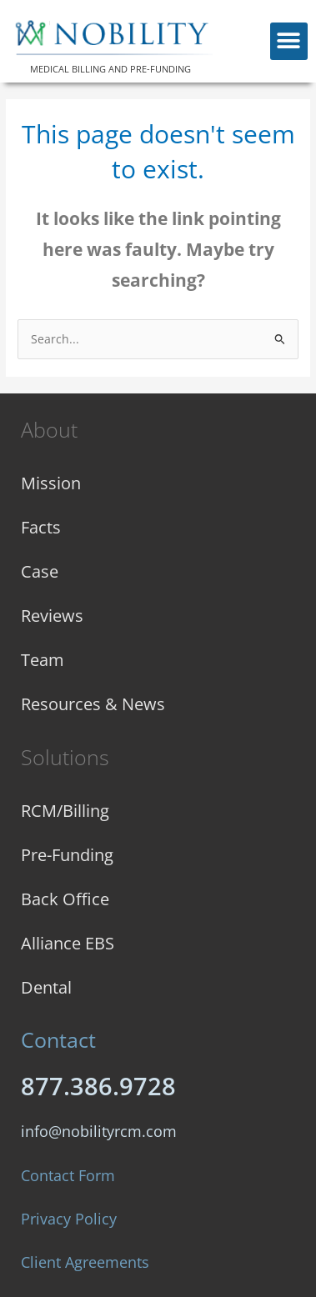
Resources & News (93, 704)
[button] (289, 41)
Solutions (65, 757)
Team (42, 659)
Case (39, 571)
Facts (41, 527)
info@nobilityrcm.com (99, 1131)
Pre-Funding (67, 855)
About (49, 429)
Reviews (52, 615)
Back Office (65, 899)
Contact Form (68, 1175)
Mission (51, 483)
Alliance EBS (67, 943)
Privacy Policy (69, 1219)
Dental (46, 987)
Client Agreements (85, 1262)
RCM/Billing (65, 810)
